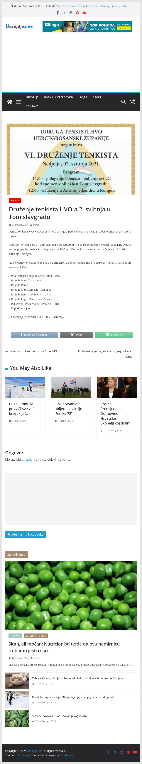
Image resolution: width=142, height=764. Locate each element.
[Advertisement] (71, 64)
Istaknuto (15, 636)
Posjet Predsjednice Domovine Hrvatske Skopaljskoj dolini (115, 413)
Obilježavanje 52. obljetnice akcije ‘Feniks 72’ (69, 408)
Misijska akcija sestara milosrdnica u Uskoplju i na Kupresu (91, 6)
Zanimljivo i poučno (35, 636)
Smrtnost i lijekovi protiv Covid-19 (31, 351)
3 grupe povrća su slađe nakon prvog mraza (59, 716)
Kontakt (32, 106)
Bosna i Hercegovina (59, 97)
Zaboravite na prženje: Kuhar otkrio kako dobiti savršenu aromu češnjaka (78, 678)
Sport (97, 97)
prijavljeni (28, 459)
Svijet (83, 97)
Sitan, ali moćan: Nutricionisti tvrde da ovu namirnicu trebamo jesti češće (64, 647)
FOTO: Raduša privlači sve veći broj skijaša (22, 408)
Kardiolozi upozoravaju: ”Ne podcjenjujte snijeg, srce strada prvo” (73, 697)
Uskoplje (32, 97)
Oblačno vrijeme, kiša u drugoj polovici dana (107, 354)
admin (36, 224)
